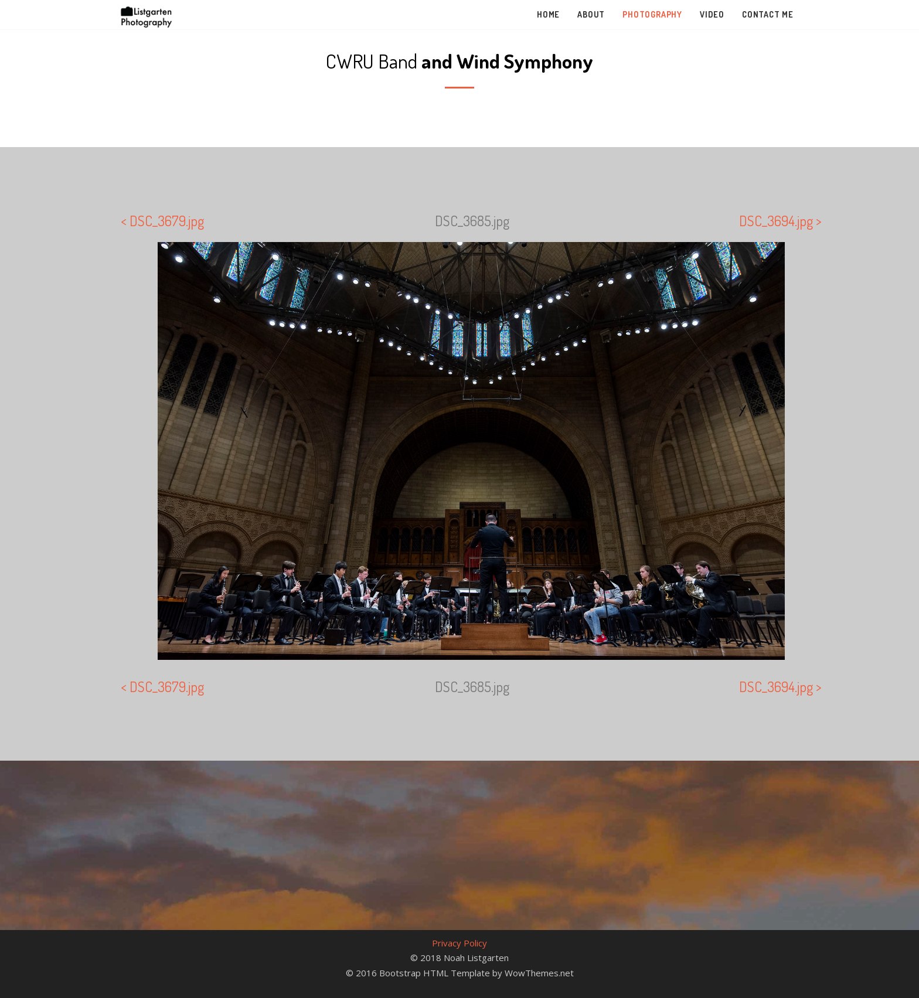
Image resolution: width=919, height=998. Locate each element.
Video (712, 14)
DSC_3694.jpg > (780, 221)
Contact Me (768, 14)
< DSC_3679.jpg (162, 221)
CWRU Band (459, 60)
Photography (652, 14)
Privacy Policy (459, 943)
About (591, 14)
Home (548, 14)
